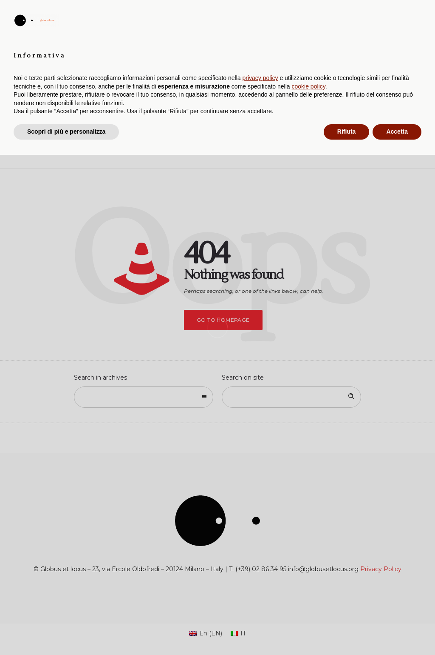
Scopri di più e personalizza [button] (66, 631)
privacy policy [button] (260, 578)
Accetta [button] (397, 631)
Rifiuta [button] (346, 631)
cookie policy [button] (308, 586)
